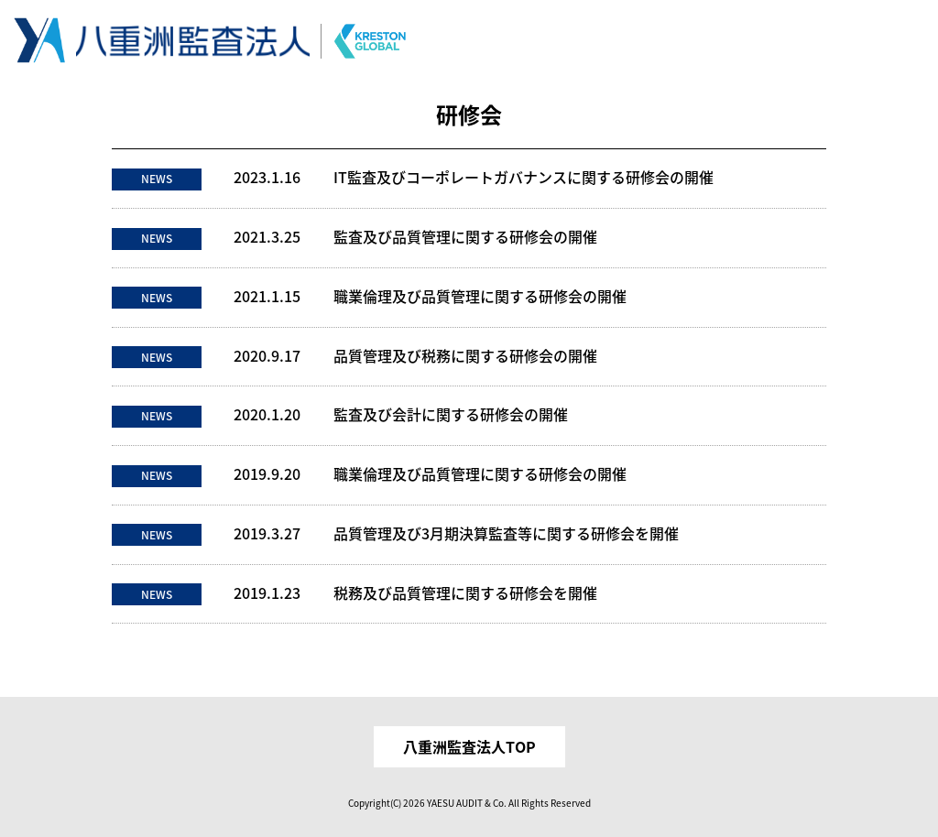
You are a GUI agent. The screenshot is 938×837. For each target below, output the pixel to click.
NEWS (156, 178)
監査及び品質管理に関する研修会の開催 (465, 236)
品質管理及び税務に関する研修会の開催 (465, 355)
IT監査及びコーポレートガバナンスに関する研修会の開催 (523, 177)
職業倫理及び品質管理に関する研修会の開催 (480, 296)
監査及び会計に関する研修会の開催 (450, 414)
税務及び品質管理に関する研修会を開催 (465, 592)
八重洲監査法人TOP (469, 746)
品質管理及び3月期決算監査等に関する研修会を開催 (506, 533)
